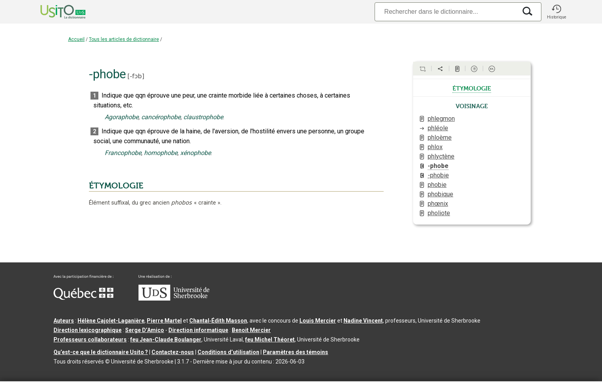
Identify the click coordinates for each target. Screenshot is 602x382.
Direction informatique (198, 330)
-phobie (438, 175)
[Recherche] (446, 11)
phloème (440, 137)
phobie (437, 184)
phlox (435, 147)
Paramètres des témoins (295, 352)
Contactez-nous (172, 352)
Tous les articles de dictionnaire (124, 39)
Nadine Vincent (363, 320)
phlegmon (441, 118)
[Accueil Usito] (54, 12)
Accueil (76, 39)
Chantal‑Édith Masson (218, 320)
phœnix (438, 203)
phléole (438, 128)
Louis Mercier (317, 320)
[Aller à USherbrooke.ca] (173, 298)
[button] (556, 12)
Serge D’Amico (144, 330)
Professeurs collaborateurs (90, 339)
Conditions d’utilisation (228, 352)
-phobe (438, 166)
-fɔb (136, 76)
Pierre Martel (164, 320)
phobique (440, 194)
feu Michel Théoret (270, 339)
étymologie (471, 87)
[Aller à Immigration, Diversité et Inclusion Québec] (83, 298)
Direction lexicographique (88, 330)
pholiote (439, 213)
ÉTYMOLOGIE (116, 185)
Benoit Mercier (251, 330)
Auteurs (64, 320)
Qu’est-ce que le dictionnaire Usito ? (101, 352)
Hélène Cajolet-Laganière (111, 320)
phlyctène (441, 156)
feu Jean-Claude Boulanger (165, 339)
